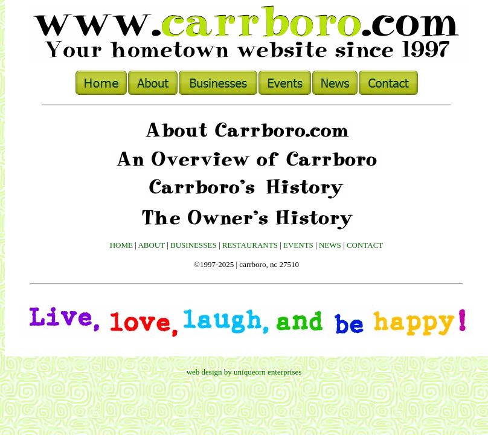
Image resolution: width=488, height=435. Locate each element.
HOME (121, 245)
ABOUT (151, 245)
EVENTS (298, 245)
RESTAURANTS (250, 245)
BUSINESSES (193, 245)
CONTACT (365, 245)
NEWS (330, 245)
